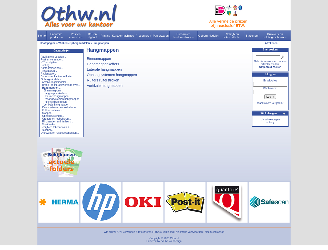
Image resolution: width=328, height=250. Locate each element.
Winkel (62, 43)
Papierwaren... (49, 73)
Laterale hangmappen (56, 96)
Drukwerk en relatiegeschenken (275, 36)
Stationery (252, 35)
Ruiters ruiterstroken (55, 101)
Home (42, 35)
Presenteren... (49, 70)
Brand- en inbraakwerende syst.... (61, 85)
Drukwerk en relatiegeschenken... (60, 132)
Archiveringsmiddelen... (55, 82)
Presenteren (143, 35)
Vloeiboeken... (50, 124)
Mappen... (48, 113)
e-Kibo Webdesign (171, 241)
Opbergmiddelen (208, 35)
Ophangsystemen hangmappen (61, 99)
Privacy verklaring (163, 232)
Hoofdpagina (48, 43)
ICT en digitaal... (50, 62)
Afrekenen (271, 43)
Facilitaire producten (56, 36)
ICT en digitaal (92, 36)
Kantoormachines (123, 35)
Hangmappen (101, 43)
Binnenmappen (52, 90)
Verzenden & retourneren (137, 232)
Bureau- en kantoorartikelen (183, 36)
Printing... (46, 65)
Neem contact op (214, 232)
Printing (105, 35)
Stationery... (47, 130)
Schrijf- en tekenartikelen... (56, 127)
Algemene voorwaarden (189, 232)
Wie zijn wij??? (112, 232)
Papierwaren (161, 35)
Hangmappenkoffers (55, 93)
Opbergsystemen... (53, 115)
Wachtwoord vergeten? (270, 103)
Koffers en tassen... (53, 110)
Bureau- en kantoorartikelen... (58, 76)
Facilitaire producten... (53, 56)
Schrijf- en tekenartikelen (232, 36)
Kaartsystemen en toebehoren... (60, 107)
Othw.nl (174, 238)
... (52, 79)
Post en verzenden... (52, 59)
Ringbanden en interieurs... (57, 121)
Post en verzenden (75, 36)
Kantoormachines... (52, 68)
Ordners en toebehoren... (56, 118)
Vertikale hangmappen (56, 104)
